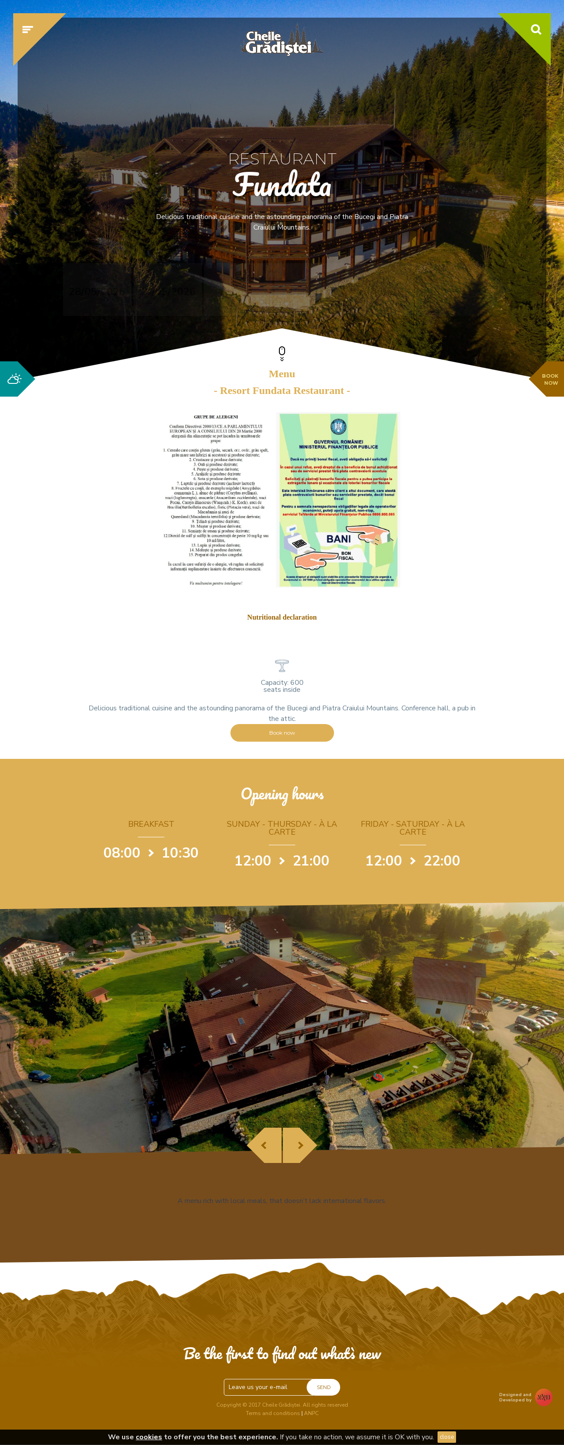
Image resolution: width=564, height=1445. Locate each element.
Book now (282, 732)
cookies (149, 1437)
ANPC (311, 1413)
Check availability (442, 289)
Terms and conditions (273, 1413)
